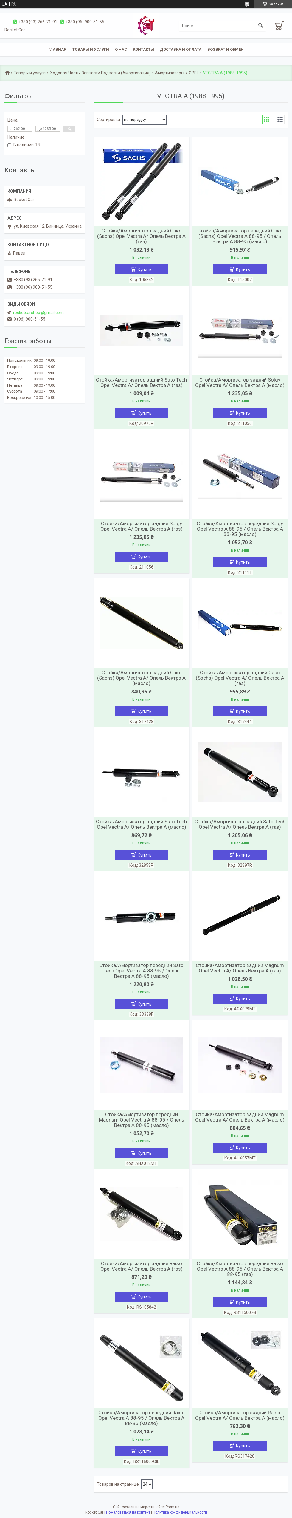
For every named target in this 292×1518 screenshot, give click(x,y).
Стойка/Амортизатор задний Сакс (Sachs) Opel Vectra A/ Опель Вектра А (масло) (141, 678)
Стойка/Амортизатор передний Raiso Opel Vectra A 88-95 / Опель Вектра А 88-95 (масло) (141, 1418)
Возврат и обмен (225, 49)
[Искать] (260, 25)
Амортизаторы (169, 73)
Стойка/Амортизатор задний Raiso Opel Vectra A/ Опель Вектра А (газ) (141, 1266)
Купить (145, 269)
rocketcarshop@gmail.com (38, 312)
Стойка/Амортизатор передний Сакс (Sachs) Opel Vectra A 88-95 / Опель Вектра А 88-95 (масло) (239, 236)
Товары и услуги (90, 49)
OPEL (194, 73)
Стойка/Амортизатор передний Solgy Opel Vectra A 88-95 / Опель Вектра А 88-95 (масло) (240, 529)
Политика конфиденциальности (180, 1512)
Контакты (143, 49)
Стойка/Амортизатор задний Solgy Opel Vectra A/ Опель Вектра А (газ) (141, 526)
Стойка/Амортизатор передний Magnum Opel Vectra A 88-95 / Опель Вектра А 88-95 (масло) (141, 1120)
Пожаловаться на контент (128, 1512)
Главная (57, 49)
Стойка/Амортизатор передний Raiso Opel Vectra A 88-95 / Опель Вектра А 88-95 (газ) (240, 1269)
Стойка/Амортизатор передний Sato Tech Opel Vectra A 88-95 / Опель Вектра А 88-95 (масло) (141, 971)
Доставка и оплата (180, 49)
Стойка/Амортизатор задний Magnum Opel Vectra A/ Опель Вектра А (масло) (240, 1117)
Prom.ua (172, 1507)
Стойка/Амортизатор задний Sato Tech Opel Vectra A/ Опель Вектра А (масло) (141, 824)
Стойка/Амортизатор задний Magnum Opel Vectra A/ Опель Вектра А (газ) (240, 968)
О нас (121, 49)
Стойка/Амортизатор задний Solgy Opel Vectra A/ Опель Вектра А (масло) (240, 382)
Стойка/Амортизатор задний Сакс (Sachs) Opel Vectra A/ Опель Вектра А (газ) (141, 236)
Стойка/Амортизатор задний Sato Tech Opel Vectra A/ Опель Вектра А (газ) (141, 382)
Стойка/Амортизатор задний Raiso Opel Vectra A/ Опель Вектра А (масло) (240, 1415)
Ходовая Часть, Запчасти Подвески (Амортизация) (100, 73)
